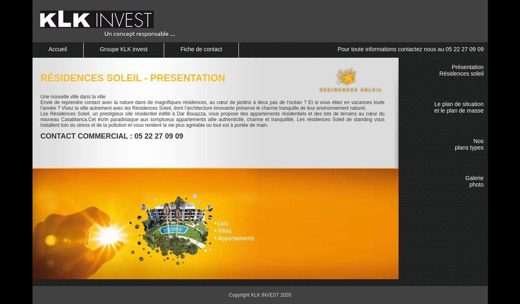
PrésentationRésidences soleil (462, 70)
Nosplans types (469, 144)
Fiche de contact (201, 49)
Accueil (58, 49)
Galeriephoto (474, 181)
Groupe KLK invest (124, 49)
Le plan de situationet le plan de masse (458, 107)
